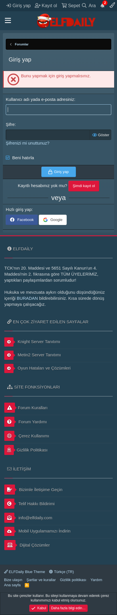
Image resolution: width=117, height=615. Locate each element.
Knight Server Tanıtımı (32, 342)
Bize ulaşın (13, 580)
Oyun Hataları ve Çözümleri (37, 368)
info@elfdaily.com (28, 518)
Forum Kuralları (25, 408)
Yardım (96, 580)
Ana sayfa (12, 585)
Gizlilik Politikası (26, 450)
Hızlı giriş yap (19, 209)
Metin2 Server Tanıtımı (32, 355)
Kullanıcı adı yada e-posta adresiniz (40, 99)
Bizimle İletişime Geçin (33, 490)
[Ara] (88, 5)
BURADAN (27, 298)
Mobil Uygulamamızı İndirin (37, 531)
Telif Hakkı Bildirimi (29, 504)
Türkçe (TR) (61, 572)
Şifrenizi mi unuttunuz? (27, 143)
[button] (8, 20)
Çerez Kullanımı (26, 436)
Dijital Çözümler (27, 545)
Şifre (10, 124)
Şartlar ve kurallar (41, 580)
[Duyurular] (103, 5)
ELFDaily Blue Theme (24, 572)
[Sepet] (70, 5)
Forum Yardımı (25, 422)
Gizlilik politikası (73, 580)
